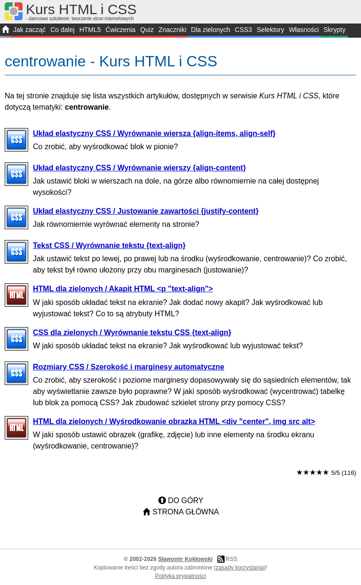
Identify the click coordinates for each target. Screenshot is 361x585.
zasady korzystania (240, 567)
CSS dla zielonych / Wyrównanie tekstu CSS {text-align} (132, 333)
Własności (304, 29)
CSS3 (243, 29)
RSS (231, 559)
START (5, 31)
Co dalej (62, 29)
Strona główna (185, 512)
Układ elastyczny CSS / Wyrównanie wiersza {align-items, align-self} (154, 133)
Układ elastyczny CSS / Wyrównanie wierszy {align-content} (139, 168)
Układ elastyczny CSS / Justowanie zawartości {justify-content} (146, 211)
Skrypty (334, 29)
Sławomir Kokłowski (185, 559)
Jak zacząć (29, 29)
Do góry (185, 501)
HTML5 (90, 29)
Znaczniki (172, 29)
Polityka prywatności (180, 576)
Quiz (147, 29)
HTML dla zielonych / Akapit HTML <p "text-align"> (123, 289)
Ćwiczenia (121, 29)
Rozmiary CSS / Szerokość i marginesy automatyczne (128, 367)
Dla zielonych (210, 29)
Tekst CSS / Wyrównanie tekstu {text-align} (109, 245)
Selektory (270, 29)
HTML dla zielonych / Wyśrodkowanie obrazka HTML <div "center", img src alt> (174, 421)
